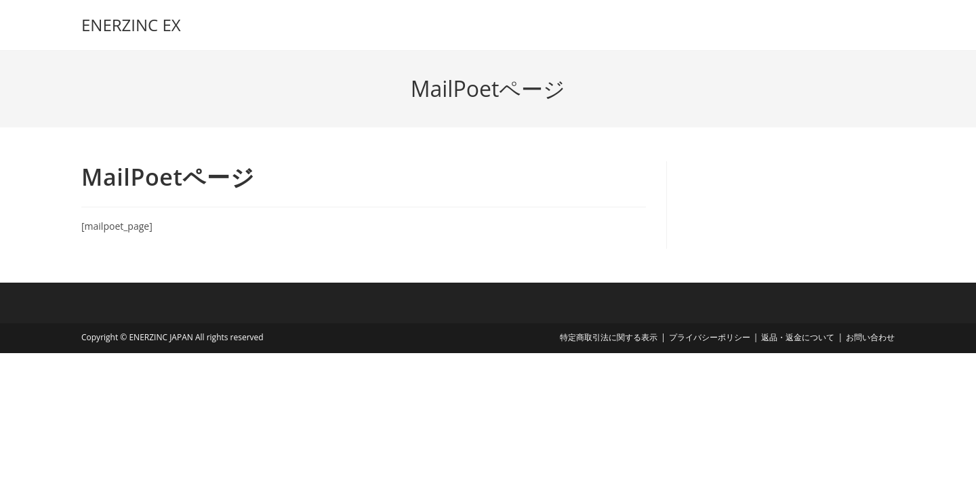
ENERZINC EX (131, 25)
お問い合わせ (870, 337)
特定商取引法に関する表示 (608, 337)
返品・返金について (797, 337)
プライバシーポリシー (709, 337)
